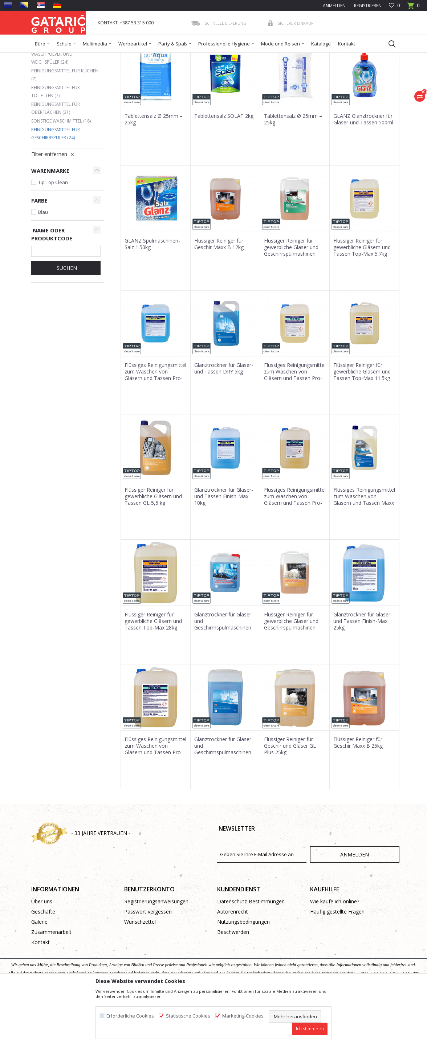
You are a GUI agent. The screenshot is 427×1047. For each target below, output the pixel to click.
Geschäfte (43, 964)
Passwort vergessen (148, 964)
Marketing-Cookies (243, 1016)
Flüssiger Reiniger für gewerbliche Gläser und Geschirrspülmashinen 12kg (291, 677)
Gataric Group (46, 57)
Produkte (75, 57)
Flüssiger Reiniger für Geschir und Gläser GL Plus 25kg (290, 798)
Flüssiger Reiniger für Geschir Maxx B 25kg (358, 795)
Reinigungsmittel (158, 57)
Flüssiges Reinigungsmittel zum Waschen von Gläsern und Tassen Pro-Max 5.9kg (295, 428)
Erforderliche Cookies (130, 1016)
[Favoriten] (394, 6)
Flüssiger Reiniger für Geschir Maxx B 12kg (219, 296)
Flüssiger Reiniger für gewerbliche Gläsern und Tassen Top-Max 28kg (153, 674)
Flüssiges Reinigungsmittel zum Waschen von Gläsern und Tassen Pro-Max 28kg (155, 802)
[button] (388, 43)
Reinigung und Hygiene (113, 57)
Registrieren (367, 6)
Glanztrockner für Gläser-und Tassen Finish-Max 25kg (362, 674)
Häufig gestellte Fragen (337, 964)
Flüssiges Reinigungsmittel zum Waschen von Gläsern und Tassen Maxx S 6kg (364, 552)
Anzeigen (291, 83)
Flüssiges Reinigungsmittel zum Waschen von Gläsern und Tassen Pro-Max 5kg (155, 428)
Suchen (66, 320)
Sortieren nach (205, 83)
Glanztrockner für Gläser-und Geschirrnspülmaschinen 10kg (223, 677)
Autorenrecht (232, 964)
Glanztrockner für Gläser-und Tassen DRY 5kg (223, 421)
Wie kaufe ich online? (334, 954)
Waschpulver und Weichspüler (52, 111)
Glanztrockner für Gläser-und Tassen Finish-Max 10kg (223, 549)
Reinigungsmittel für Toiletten (55, 144)
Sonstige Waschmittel (61, 174)
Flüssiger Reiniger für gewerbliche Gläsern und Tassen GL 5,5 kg (153, 549)
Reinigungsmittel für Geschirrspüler (55, 186)
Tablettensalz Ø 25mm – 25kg (154, 172)
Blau (43, 264)
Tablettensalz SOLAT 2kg (223, 168)
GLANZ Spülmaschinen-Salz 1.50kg (152, 296)
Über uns (41, 954)
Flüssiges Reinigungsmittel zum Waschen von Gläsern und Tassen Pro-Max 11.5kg (295, 552)
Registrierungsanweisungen (156, 954)
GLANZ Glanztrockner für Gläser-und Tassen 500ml (363, 172)
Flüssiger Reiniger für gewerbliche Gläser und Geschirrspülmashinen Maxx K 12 (291, 303)
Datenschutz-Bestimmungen (251, 954)
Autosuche (165, 83)
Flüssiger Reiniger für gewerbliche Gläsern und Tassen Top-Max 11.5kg (362, 424)
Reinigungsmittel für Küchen (64, 127)
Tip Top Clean (53, 235)
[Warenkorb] (413, 8)
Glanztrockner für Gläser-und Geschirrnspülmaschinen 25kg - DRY (223, 802)
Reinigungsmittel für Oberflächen (55, 161)
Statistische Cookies (188, 1016)
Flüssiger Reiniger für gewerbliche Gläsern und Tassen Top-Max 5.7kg (362, 300)
